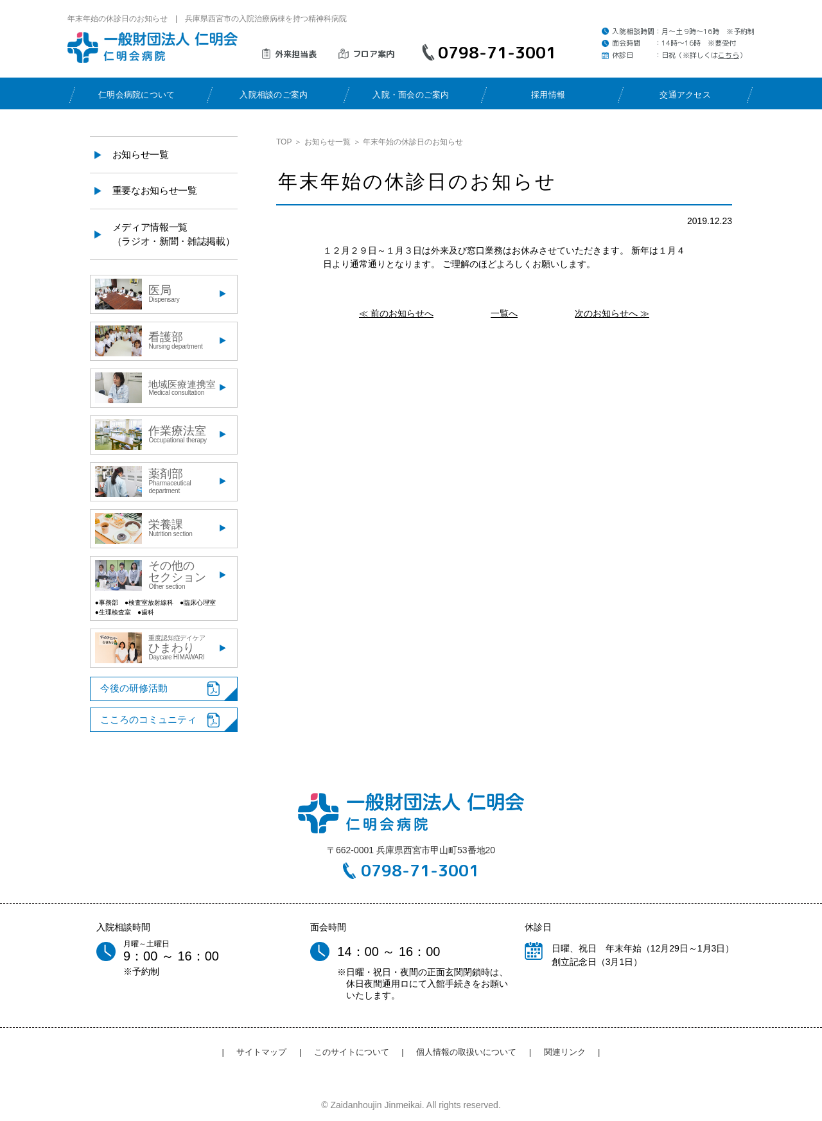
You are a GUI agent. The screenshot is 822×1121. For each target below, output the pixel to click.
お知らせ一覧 (327, 141)
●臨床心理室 (198, 602)
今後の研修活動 (134, 687)
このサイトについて (351, 1052)
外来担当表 (296, 54)
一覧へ (504, 313)
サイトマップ (261, 1052)
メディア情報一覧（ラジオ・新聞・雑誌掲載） (173, 234)
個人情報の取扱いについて (466, 1052)
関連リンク (565, 1052)
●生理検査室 (113, 612)
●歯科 (145, 612)
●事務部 (106, 602)
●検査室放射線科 (149, 602)
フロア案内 (373, 54)
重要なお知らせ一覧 (154, 190)
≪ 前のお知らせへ (396, 313)
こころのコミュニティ (148, 719)
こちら (728, 55)
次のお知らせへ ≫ (612, 313)
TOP (284, 141)
